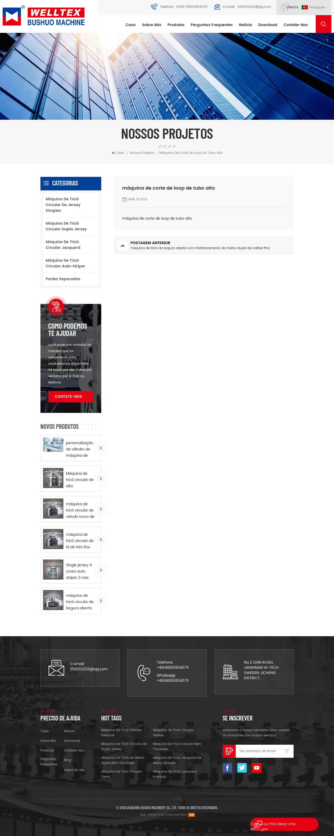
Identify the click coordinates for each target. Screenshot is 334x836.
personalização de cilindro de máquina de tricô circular (79, 449)
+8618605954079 (173, 668)
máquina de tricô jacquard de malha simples (177, 760)
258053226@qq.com (254, 6)
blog (67, 760)
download (267, 25)
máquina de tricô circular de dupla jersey (124, 747)
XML (143, 815)
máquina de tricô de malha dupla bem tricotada (122, 760)
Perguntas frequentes (212, 25)
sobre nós (151, 25)
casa (44, 731)
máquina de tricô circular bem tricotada (177, 747)
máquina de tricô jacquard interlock (174, 774)
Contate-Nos (296, 25)
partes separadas (63, 279)
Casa (131, 25)
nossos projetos (142, 153)
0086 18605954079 (191, 6)
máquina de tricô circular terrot (121, 774)
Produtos (176, 25)
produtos (47, 750)
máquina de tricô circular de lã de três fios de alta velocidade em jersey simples (80, 541)
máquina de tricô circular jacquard (63, 245)
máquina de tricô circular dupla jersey (66, 226)
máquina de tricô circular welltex (173, 733)
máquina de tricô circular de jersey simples (63, 205)
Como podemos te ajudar (67, 329)
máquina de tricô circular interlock (121, 733)
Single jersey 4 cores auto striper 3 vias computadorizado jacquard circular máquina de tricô (81, 571)
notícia (245, 25)
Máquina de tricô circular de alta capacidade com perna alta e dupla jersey (80, 480)
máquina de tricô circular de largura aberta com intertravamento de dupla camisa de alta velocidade (81, 602)
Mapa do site (74, 770)
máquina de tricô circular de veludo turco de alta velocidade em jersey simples (80, 510)
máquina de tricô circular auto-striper (65, 263)
